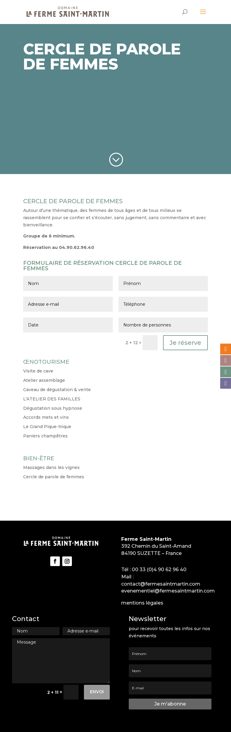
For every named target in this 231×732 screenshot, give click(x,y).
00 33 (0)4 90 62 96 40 (159, 569)
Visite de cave (38, 371)
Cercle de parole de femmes (53, 476)
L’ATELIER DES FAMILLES (51, 399)
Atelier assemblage (44, 380)
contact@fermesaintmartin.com (160, 584)
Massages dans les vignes (51, 467)
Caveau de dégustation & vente (57, 389)
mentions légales (142, 603)
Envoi (97, 691)
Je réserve (185, 342)
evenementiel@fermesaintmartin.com (168, 591)
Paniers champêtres (45, 436)
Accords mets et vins (46, 417)
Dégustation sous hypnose (52, 408)
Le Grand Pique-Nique (47, 426)
